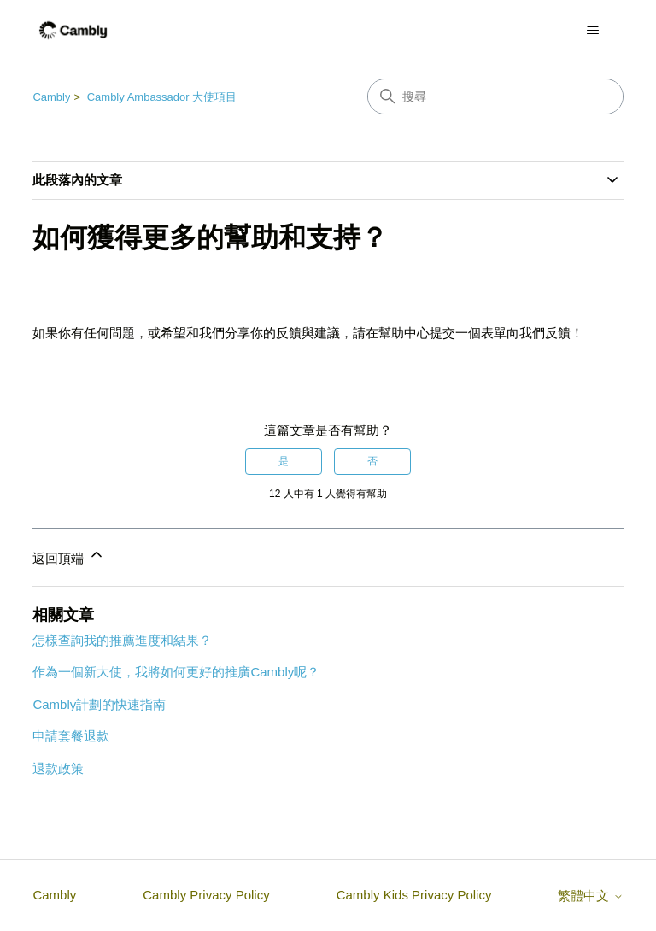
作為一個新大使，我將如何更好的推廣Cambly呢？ (175, 672)
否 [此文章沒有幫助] (372, 461)
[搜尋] (495, 96)
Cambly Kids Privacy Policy (414, 894)
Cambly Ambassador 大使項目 (162, 97)
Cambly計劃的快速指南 (99, 704)
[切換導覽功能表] (593, 30)
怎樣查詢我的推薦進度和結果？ (122, 640)
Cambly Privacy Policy (206, 894)
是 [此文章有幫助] (283, 461)
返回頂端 (68, 555)
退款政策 (58, 768)
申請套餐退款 (70, 736)
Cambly (51, 97)
